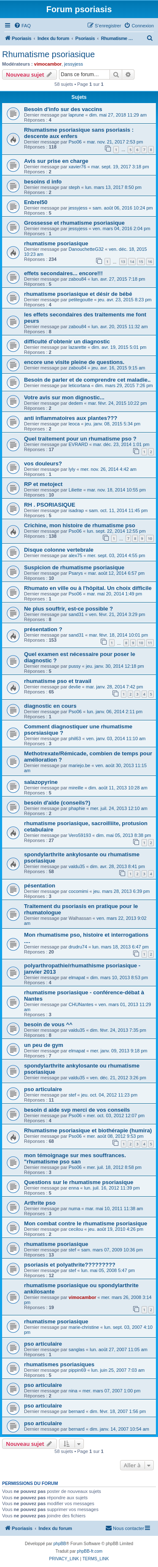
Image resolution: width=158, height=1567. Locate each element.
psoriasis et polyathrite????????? (69, 1265)
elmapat (77, 977)
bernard (77, 1411)
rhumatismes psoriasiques (59, 1364)
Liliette (75, 489)
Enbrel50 (36, 202)
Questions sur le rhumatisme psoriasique (78, 1182)
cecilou (76, 1229)
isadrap (76, 510)
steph (74, 187)
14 (132, 261)
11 (150, 642)
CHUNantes (81, 1004)
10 (150, 538)
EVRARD (78, 444)
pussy (75, 666)
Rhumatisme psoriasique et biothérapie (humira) (88, 1130)
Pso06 (75, 141)
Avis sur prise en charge (56, 161)
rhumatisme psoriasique (56, 243)
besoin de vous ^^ (48, 1024)
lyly (72, 469)
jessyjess (73, 63)
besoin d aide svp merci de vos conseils (77, 1110)
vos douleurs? (43, 463)
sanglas (77, 1349)
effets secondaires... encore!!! (63, 273)
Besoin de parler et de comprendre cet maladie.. (87, 380)
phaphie (77, 808)
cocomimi (78, 891)
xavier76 (77, 166)
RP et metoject (43, 484)
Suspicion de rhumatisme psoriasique (74, 567)
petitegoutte (81, 299)
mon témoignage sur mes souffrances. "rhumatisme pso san (75, 1158)
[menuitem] (22, 26)
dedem (76, 403)
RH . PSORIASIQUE (49, 505)
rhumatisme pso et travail (57, 681)
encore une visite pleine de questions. (74, 362)
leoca (74, 423)
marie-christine (84, 1327)
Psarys (76, 573)
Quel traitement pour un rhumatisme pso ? (80, 439)
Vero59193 (80, 835)
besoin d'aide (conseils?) (57, 802)
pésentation (39, 885)
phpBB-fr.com (90, 1551)
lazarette (77, 347)
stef (72, 1094)
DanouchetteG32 (86, 249)
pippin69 (77, 1370)
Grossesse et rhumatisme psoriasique (74, 223)
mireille (76, 787)
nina (73, 1390)
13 (123, 261)
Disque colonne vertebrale (59, 550)
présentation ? (43, 629)
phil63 (75, 738)
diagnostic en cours (50, 706)
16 (150, 261)
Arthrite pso (40, 1203)
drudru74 (78, 946)
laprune (76, 114)
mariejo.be (79, 765)
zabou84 (77, 279)
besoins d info (43, 181)
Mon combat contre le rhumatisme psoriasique (85, 1223)
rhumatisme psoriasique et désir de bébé (78, 294)
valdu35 (77, 866)
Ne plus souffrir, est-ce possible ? (68, 609)
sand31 (76, 614)
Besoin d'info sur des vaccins (63, 109)
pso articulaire (43, 1089)
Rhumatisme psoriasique (48, 54)
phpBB (60, 1543)
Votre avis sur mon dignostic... (64, 397)
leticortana (79, 385)
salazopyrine (41, 782)
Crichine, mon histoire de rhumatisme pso (79, 525)
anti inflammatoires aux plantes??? (70, 418)
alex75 (75, 555)
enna (74, 1187)
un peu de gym (43, 1045)
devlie (75, 686)
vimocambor (48, 63)
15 (141, 261)
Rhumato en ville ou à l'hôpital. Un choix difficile (88, 588)
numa (74, 1208)
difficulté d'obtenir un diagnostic (67, 341)
